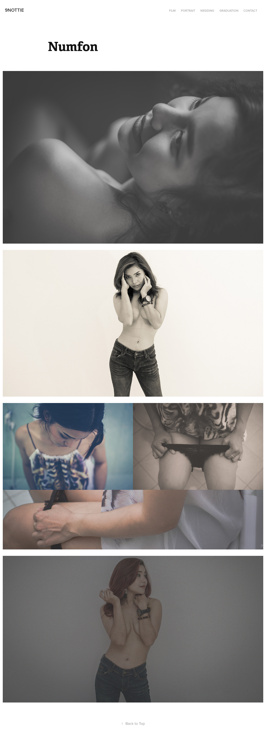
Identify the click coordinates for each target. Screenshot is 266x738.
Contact (250, 11)
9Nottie (14, 10)
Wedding (207, 11)
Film (172, 11)
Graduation (228, 11)
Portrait (188, 11)
